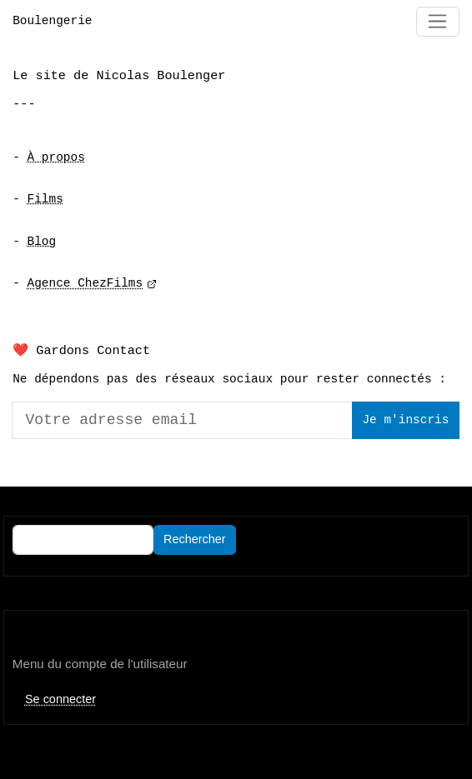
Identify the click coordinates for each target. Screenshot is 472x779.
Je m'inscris (405, 420)
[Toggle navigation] (437, 22)
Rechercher (194, 539)
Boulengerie (52, 21)
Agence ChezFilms (85, 284)
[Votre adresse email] (182, 420)
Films (45, 199)
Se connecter (60, 699)
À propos (56, 158)
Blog (42, 242)
